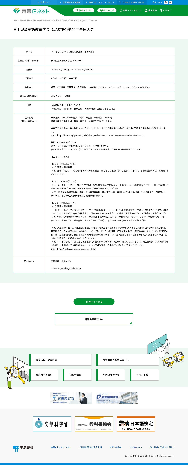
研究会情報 (25, 20)
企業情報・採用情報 (70, 2)
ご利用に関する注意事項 (90, 447)
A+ (170, 2)
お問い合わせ (115, 447)
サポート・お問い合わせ (131, 2)
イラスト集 (142, 374)
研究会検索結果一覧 (42, 20)
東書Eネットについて (61, 447)
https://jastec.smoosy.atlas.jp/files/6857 (76, 248)
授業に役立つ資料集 (46, 359)
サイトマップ (136, 447)
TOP (15, 20)
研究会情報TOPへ (94, 319)
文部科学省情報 (44, 374)
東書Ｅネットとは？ (131, 10)
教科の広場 (107, 10)
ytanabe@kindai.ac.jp (70, 268)
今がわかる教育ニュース (116, 359)
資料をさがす (84, 10)
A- (166, 2)
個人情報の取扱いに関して (162, 447)
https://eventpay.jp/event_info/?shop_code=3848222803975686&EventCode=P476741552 (100, 135)
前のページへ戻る (94, 301)
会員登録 (151, 10)
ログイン (166, 10)
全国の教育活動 (111, 374)
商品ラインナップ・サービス (100, 2)
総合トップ (44, 2)
